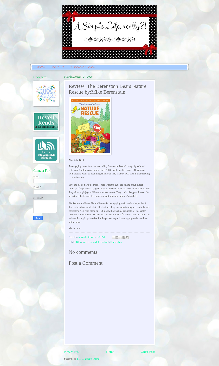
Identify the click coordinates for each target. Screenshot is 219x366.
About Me (57, 67)
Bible (78, 242)
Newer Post (72, 352)
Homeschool (116, 242)
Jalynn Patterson (87, 237)
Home (41, 67)
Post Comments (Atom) (88, 359)
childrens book (102, 242)
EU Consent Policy (82, 67)
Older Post (148, 352)
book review (88, 242)
